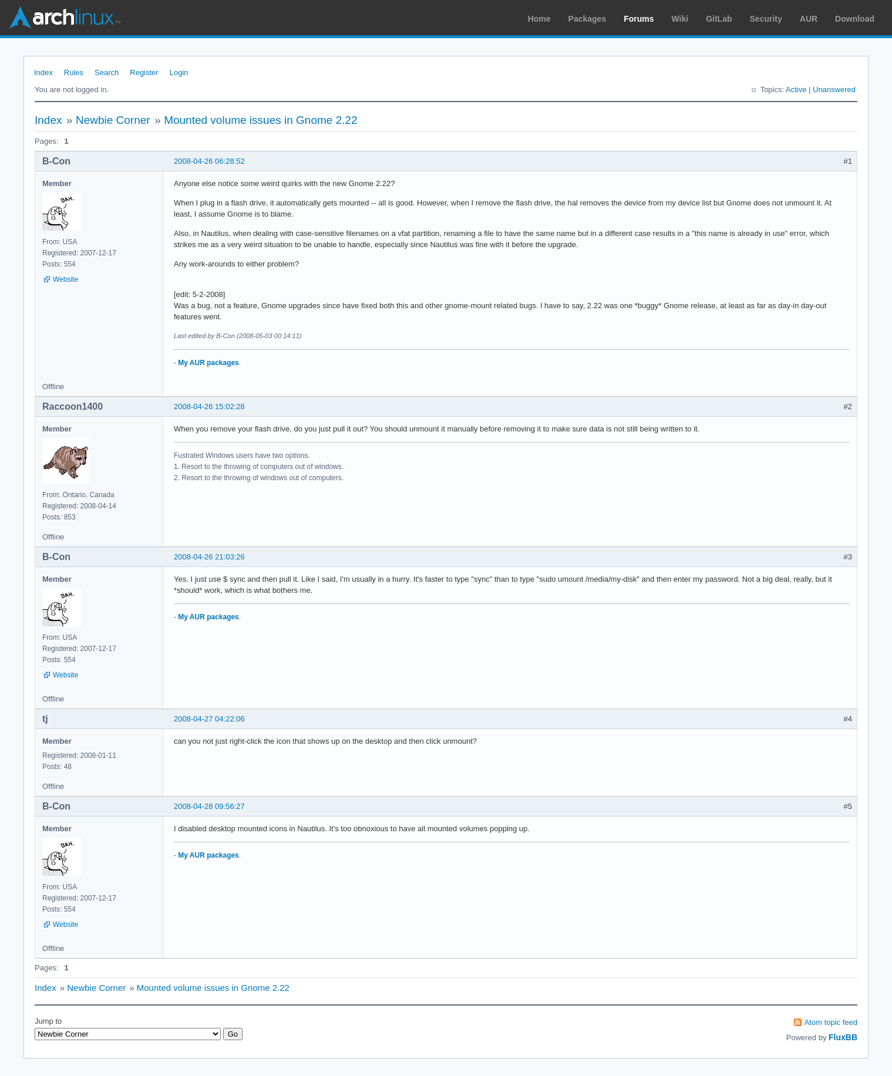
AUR (808, 18)
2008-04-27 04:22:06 (209, 718)
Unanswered (834, 89)
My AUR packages (208, 363)
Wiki (680, 18)
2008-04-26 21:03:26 (209, 556)
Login (179, 72)
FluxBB (843, 1037)
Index (43, 72)
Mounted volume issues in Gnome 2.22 (261, 120)
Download (854, 18)
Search (107, 72)
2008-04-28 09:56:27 (209, 806)
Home (539, 18)
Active (796, 89)
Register (144, 72)
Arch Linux (64, 17)
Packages (587, 18)
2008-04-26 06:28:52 (209, 161)
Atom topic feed (831, 1022)
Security (766, 18)
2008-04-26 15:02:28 (209, 406)
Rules (73, 72)
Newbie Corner (113, 120)
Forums (639, 18)
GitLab (719, 18)
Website (65, 279)
